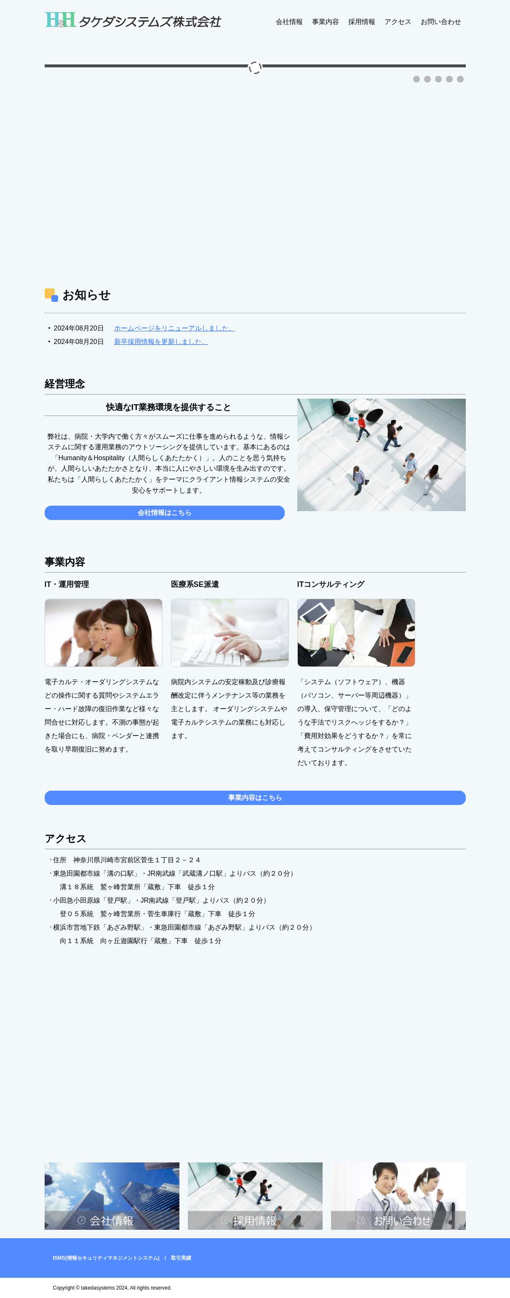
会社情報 (289, 21)
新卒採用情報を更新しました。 (161, 341)
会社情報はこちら (165, 512)
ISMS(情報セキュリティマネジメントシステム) (106, 1258)
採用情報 (361, 21)
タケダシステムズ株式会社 (133, 20)
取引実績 (181, 1258)
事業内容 (325, 21)
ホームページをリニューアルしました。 (174, 328)
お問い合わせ (441, 21)
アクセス (398, 21)
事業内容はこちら (255, 797)
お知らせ (86, 294)
